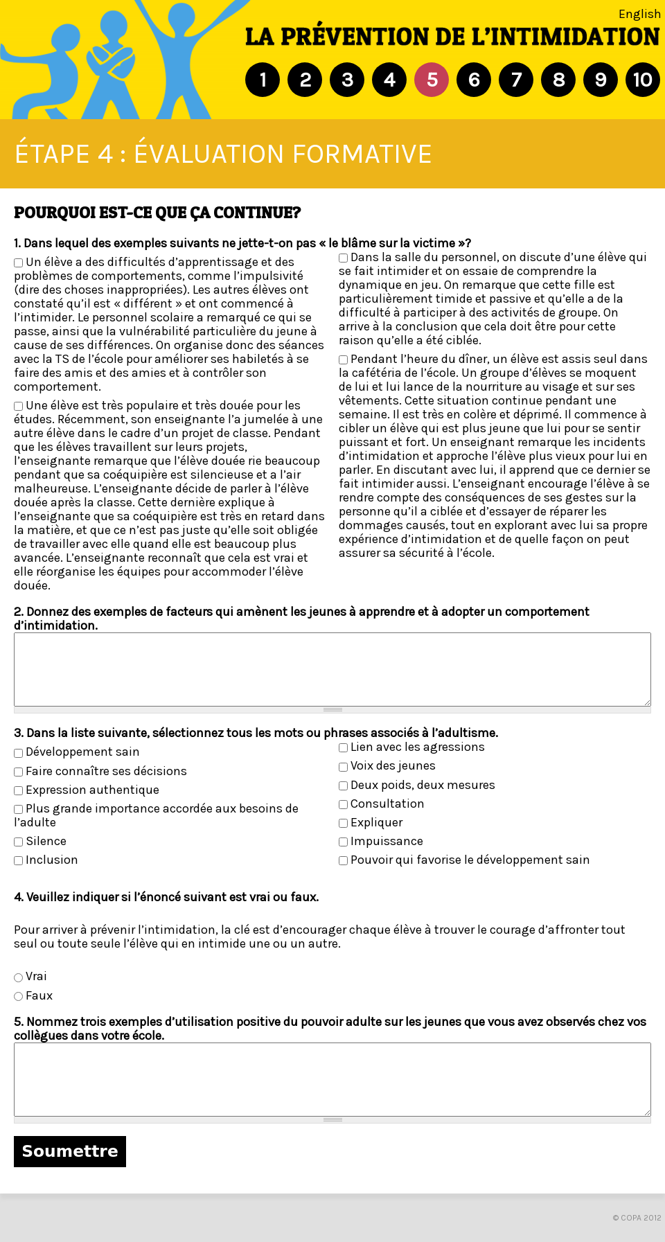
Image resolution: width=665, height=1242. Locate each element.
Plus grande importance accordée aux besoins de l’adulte (156, 815)
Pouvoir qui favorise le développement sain (470, 859)
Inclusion (52, 859)
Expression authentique (92, 789)
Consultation (388, 803)
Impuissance (387, 841)
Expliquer (376, 822)
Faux (39, 995)
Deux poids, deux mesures (423, 784)
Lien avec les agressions (418, 746)
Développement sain (83, 751)
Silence (46, 841)
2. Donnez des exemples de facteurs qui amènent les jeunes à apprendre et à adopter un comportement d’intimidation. (301, 618)
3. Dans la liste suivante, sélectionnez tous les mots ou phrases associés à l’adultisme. (256, 733)
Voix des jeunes (393, 765)
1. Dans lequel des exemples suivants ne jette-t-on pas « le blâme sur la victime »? (242, 243)
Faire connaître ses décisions (106, 771)
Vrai (36, 976)
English (640, 13)
